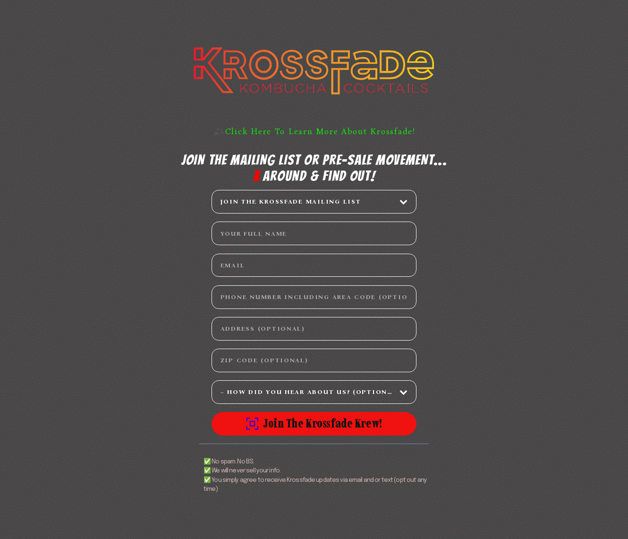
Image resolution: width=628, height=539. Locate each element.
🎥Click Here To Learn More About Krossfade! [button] (314, 132)
